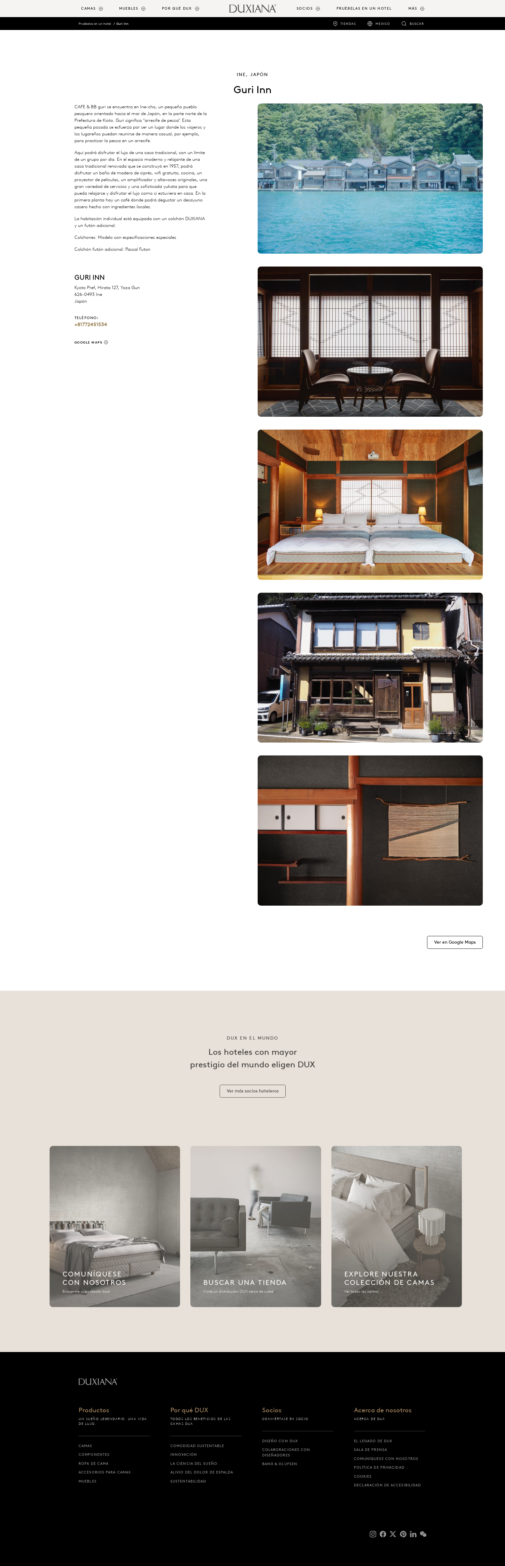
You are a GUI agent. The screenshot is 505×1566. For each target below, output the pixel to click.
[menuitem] (98, 8)
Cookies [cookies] (363, 1476)
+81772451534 (90, 324)
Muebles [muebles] (88, 1481)
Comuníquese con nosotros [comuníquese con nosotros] (386, 1458)
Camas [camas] (85, 1446)
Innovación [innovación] (183, 1454)
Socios (271, 1410)
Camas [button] (88, 8)
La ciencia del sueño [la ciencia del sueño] (193, 1463)
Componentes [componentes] (94, 1454)
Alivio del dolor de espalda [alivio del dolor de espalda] (201, 1472)
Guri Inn (122, 24)
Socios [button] (305, 8)
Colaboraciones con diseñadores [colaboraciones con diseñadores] (286, 1452)
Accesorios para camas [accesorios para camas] (105, 1472)
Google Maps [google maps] (88, 342)
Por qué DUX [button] (177, 8)
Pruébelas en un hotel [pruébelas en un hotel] (364, 8)
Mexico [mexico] (383, 24)
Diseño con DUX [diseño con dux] (280, 1441)
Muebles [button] (128, 8)
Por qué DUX (189, 1410)
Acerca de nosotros (383, 1410)
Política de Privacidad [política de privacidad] (379, 1467)
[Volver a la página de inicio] (252, 8)
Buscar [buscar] (417, 24)
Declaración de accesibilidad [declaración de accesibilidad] (387, 1485)
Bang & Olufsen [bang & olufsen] (279, 1464)
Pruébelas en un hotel (95, 24)
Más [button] (412, 8)
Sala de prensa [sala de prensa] (370, 1449)
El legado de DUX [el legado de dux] (373, 1441)
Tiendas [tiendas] (348, 24)
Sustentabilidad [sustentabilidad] (188, 1481)
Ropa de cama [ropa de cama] (94, 1463)
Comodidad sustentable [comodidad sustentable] (197, 1446)
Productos (94, 1410)
